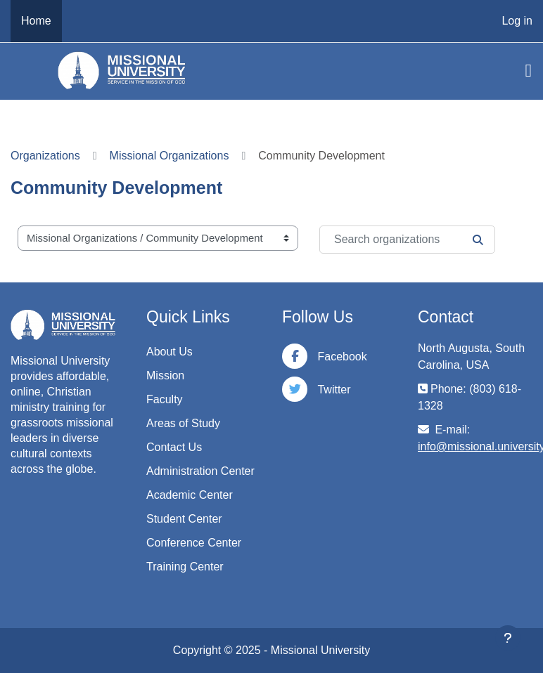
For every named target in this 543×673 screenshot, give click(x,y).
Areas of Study (183, 423)
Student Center (184, 519)
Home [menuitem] (36, 21)
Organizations (45, 156)
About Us (169, 352)
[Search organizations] (407, 240)
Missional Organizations (169, 156)
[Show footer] (507, 638)
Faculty (164, 399)
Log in (517, 21)
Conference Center (193, 543)
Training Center (185, 567)
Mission (165, 375)
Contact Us (174, 447)
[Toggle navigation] (529, 71)
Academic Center (189, 495)
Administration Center (200, 471)
